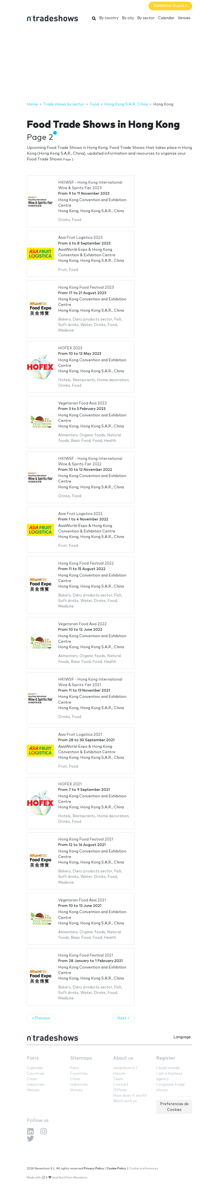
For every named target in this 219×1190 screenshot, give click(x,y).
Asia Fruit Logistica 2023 (80, 237)
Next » (123, 1018)
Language (182, 1037)
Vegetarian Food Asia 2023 (82, 403)
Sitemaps (81, 1058)
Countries (36, 1073)
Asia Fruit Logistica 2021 (80, 734)
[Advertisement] (109, 63)
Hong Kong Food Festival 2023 (86, 287)
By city (128, 18)
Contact (120, 1084)
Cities (32, 1079)
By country (109, 18)
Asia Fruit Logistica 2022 (80, 514)
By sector (146, 18)
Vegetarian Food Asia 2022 (82, 624)
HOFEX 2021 (70, 784)
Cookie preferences (143, 1168)
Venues (184, 18)
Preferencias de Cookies (174, 1106)
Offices (120, 1090)
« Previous (41, 1018)
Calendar (166, 18)
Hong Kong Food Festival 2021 (85, 839)
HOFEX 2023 (70, 348)
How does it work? (130, 1095)
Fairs (33, 1058)
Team (118, 1079)
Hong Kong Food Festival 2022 (86, 563)
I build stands (168, 1068)
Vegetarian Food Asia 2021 (82, 900)
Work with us (125, 1101)
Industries (36, 1084)
